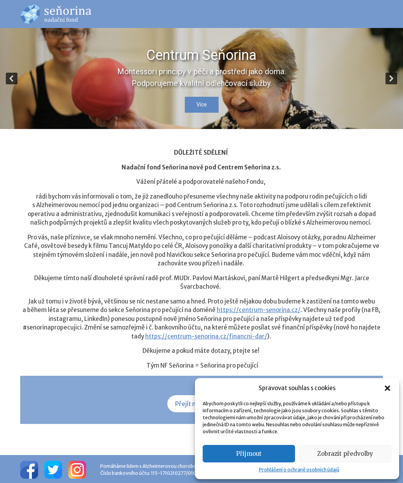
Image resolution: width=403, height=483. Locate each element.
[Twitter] (53, 469)
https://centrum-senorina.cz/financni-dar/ (206, 336)
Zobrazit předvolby (345, 453)
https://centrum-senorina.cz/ (259, 310)
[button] (387, 388)
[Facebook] (29, 469)
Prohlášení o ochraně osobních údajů (299, 470)
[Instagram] (77, 469)
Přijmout (249, 453)
